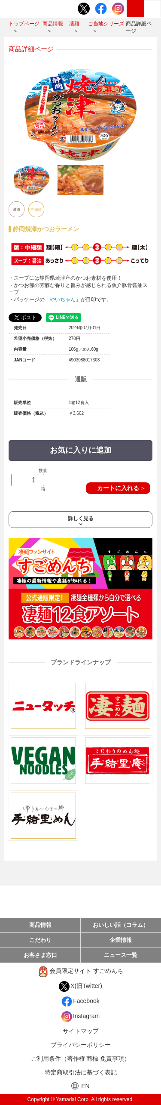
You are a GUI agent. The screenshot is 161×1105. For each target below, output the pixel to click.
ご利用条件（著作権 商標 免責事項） (81, 1058)
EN (80, 1086)
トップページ (24, 24)
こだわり (40, 940)
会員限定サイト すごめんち (80, 971)
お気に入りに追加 (81, 450)
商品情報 (53, 24)
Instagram (80, 1016)
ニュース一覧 (120, 955)
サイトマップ (81, 1031)
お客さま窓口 (40, 955)
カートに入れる (118, 488)
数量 (29, 480)
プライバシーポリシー (81, 1044)
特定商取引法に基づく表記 (81, 1072)
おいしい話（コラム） (121, 925)
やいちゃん (63, 299)
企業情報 (120, 940)
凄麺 (74, 24)
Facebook (80, 1001)
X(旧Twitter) (80, 986)
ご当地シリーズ (106, 24)
